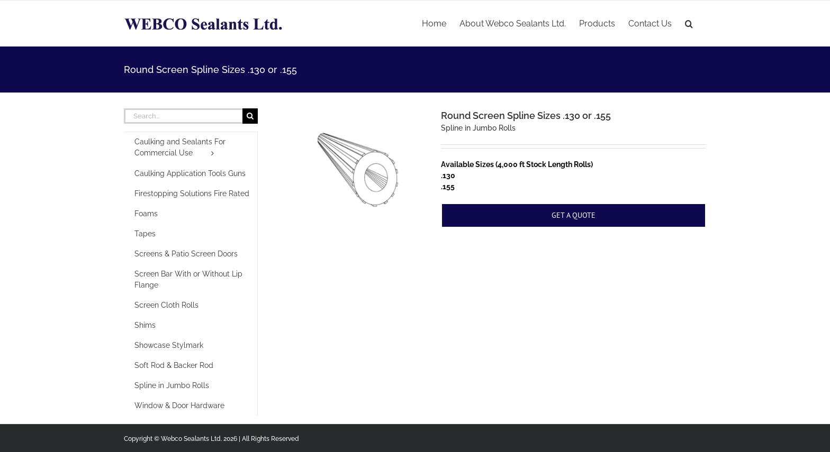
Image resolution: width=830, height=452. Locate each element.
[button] (689, 23)
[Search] (250, 116)
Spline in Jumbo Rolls (478, 128)
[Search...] (183, 116)
